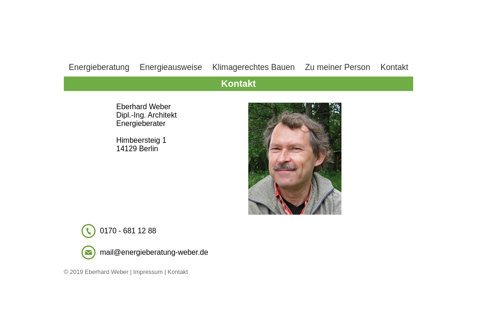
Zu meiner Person (337, 67)
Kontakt (395, 67)
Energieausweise (171, 67)
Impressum (147, 271)
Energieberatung (99, 67)
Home (238, 30)
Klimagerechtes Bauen (253, 67)
